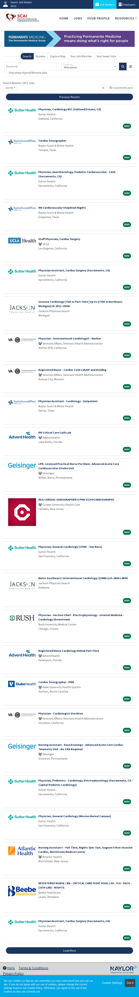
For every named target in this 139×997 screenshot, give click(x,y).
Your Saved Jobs (106, 56)
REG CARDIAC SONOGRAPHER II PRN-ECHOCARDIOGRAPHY (76, 499)
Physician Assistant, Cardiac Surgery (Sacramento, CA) (74, 270)
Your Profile (98, 18)
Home (64, 18)
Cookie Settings (112, 982)
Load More (69, 950)
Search (27, 56)
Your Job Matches (81, 56)
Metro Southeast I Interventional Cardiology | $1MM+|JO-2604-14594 (82, 578)
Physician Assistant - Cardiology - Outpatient (68, 401)
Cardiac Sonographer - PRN (56, 682)
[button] (131, 66)
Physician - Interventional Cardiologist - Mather (69, 338)
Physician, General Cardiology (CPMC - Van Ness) (70, 547)
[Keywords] (33, 66)
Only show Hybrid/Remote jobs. (28, 72)
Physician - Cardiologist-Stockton (60, 713)
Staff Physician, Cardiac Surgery (59, 239)
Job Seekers (104, 4)
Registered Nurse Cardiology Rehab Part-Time (68, 650)
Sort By (9, 87)
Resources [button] (124, 18)
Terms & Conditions (33, 968)
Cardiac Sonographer (52, 140)
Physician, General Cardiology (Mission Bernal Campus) (74, 816)
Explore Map (58, 56)
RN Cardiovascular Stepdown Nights (62, 207)
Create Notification (121, 87)
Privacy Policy (13, 973)
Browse (40, 56)
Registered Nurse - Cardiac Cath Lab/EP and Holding (72, 370)
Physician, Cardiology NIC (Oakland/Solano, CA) (69, 109)
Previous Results (69, 97)
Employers (127, 4)
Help (9, 968)
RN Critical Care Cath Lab (54, 432)
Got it (130, 982)
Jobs (78, 18)
